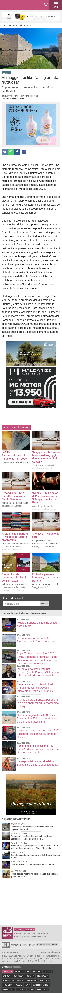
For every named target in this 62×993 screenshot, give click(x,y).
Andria (18, 971)
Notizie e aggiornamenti (20, 25)
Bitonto (48, 971)
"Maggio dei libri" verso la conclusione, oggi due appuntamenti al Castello (46, 457)
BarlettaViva (18, 5)
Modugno (44, 980)
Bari (27, 971)
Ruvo (27, 985)
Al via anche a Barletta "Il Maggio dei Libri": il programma (15, 537)
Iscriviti (44, 604)
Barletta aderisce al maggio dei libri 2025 (14, 457)
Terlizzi (21, 989)
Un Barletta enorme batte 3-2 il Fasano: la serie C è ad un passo (36, 640)
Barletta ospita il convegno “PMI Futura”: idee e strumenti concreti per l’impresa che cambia (38, 749)
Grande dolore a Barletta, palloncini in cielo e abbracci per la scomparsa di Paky (38, 703)
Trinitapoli (42, 989)
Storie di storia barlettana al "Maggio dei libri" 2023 (14, 577)
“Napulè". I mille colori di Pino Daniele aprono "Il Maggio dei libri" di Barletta (45, 497)
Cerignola (18, 976)
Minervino (32, 980)
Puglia (19, 985)
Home (4, 25)
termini (25, 613)
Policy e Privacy (27, 945)
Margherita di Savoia (13, 980)
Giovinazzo (42, 976)
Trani (31, 989)
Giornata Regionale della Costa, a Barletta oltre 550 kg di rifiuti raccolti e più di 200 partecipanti (38, 718)
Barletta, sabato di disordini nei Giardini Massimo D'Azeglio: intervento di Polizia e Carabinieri (36, 688)
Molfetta (7, 985)
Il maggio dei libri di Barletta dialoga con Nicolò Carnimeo (14, 496)
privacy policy (39, 613)
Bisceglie (36, 971)
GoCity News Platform (47, 945)
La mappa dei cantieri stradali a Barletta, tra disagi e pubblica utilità (37, 763)
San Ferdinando (40, 985)
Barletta (7, 971)
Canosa (6, 976)
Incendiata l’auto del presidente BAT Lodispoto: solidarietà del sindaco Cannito (38, 734)
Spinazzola (8, 989)
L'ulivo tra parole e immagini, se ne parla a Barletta (46, 577)
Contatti (15, 945)
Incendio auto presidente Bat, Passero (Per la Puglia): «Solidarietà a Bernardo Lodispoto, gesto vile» (38, 672)
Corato (30, 976)
